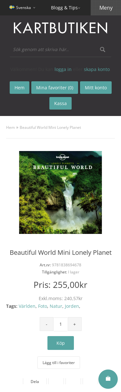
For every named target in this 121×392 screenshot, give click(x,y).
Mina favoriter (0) (54, 88)
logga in (63, 69)
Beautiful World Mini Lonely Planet (50, 127)
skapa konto (97, 69)
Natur (56, 306)
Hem (10, 127)
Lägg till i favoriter (59, 362)
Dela (35, 381)
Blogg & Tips (64, 7)
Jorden (72, 306)
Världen (27, 306)
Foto (42, 306)
